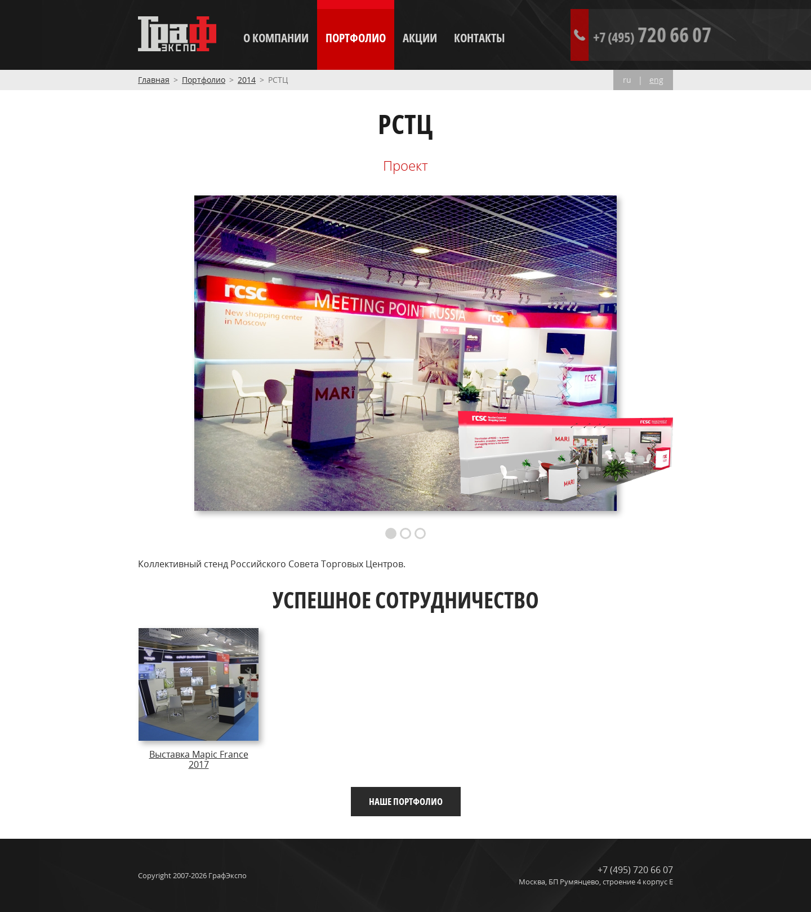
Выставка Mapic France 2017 (198, 759)
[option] (405, 353)
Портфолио (356, 38)
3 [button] (420, 533)
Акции (420, 38)
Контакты (479, 38)
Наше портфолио (406, 801)
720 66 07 (702, 34)
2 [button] (405, 533)
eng (656, 79)
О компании (276, 38)
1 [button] (390, 533)
